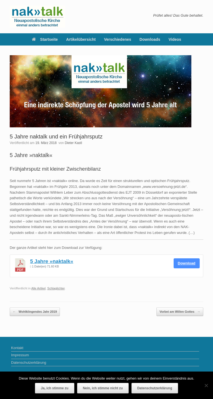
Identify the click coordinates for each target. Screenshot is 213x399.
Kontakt (17, 348)
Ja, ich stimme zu (54, 388)
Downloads (150, 39)
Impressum (20, 355)
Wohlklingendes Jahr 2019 (35, 311)
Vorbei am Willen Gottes (179, 311)
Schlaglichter (56, 288)
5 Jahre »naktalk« (51, 261)
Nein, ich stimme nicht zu (103, 388)
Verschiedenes (117, 39)
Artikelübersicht (81, 39)
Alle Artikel (38, 288)
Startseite (45, 39)
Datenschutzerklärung (28, 362)
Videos (175, 39)
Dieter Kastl (73, 143)
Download (187, 263)
